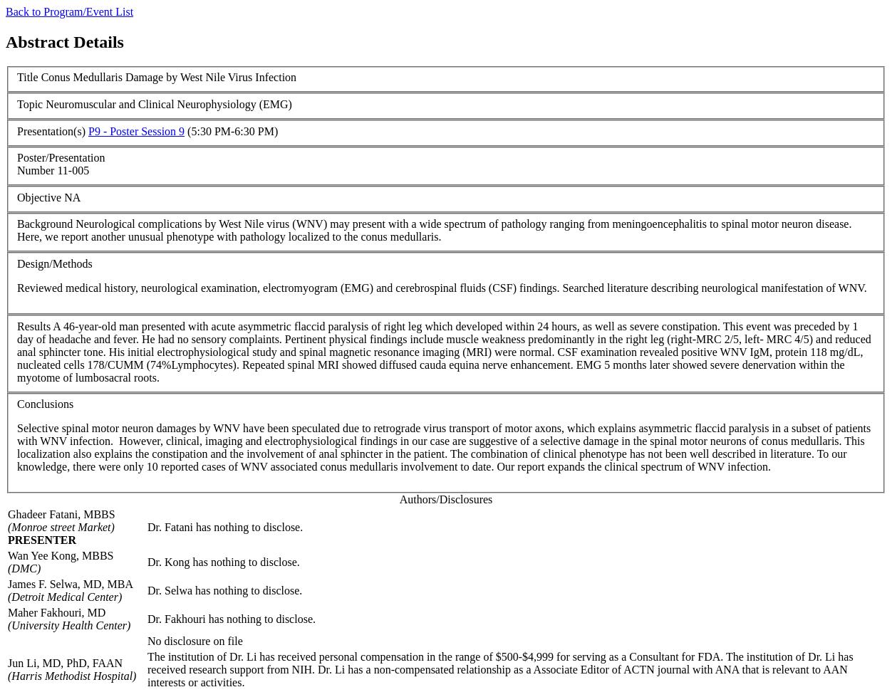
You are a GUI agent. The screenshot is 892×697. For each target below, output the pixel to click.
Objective (39, 198)
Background (45, 224)
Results (34, 326)
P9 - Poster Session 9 (136, 131)
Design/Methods (55, 264)
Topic (30, 104)
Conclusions (45, 404)
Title (27, 77)
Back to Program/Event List (69, 12)
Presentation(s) (51, 131)
